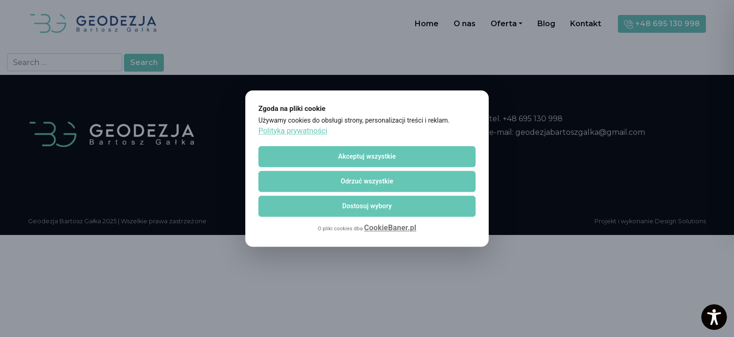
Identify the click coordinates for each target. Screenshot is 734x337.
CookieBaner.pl (390, 227)
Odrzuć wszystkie (367, 181)
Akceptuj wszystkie (367, 156)
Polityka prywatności (292, 130)
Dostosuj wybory (367, 206)
